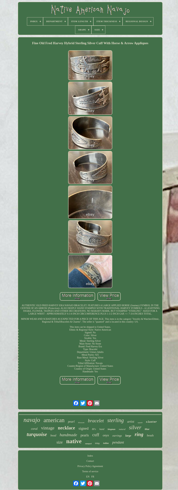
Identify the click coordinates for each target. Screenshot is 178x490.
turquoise (37, 434)
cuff (95, 434)
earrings (117, 435)
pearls (84, 435)
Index (90, 455)
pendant (118, 442)
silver (135, 427)
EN (88, 476)
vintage (47, 427)
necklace (66, 427)
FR (92, 476)
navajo (31, 420)
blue (147, 429)
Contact (90, 461)
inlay (97, 443)
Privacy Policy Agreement (90, 466)
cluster (151, 422)
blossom (81, 422)
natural (122, 429)
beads (150, 435)
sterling (115, 420)
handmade (68, 435)
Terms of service (90, 471)
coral (34, 428)
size (59, 442)
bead (53, 435)
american (53, 420)
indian (106, 443)
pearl (71, 421)
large (128, 435)
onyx (106, 435)
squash (140, 423)
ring (139, 434)
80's (94, 429)
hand (101, 429)
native (74, 441)
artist (130, 421)
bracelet (96, 420)
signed (83, 428)
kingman (111, 429)
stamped (88, 443)
